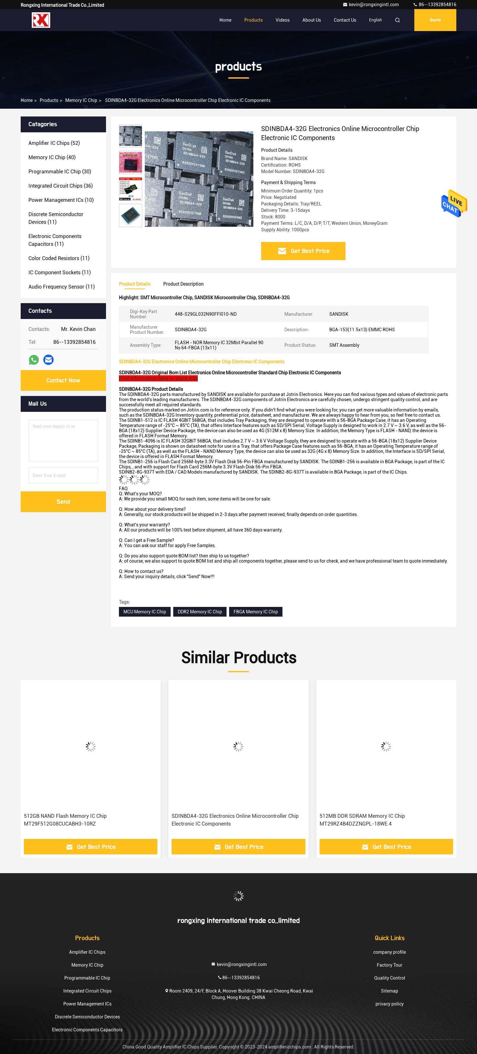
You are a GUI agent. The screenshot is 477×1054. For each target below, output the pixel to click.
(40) (52, 157)
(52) (54, 143)
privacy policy (390, 1003)
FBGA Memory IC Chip (256, 611)
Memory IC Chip (81, 100)
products (49, 100)
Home (225, 20)
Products (253, 20)
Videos (283, 20)
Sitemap (389, 991)
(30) (59, 172)
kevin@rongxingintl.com (371, 4)
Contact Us (345, 20)
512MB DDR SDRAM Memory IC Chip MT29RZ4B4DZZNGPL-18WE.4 (362, 820)
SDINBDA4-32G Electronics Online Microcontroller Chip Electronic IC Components (235, 820)
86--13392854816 (434, 4)
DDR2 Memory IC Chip (200, 611)
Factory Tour (389, 965)
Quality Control (389, 978)
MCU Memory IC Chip (144, 611)
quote (435, 20)
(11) (55, 218)
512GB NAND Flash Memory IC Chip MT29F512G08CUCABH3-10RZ (65, 820)
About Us (311, 20)
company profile (389, 952)
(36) (60, 186)
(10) (61, 200)
